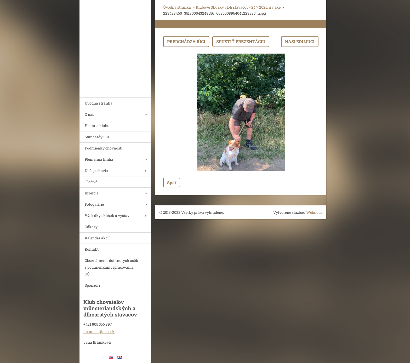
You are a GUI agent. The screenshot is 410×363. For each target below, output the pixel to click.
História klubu (97, 125)
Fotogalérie (94, 204)
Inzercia (92, 193)
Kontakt (92, 249)
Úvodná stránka (98, 103)
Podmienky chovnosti (103, 148)
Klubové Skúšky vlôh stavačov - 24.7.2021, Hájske (238, 7)
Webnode (314, 212)
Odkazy (91, 226)
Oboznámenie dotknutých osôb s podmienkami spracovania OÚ (111, 267)
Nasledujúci (300, 41)
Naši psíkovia (96, 170)
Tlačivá (91, 181)
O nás (89, 114)
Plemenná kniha (99, 159)
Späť (171, 182)
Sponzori (92, 285)
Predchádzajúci (186, 41)
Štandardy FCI (97, 136)
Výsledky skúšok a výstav (107, 215)
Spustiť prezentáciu (240, 41)
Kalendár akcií (97, 237)
